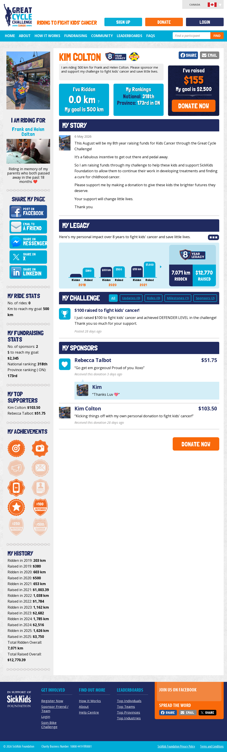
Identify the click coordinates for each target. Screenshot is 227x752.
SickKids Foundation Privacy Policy (176, 746)
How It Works (47, 36)
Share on (35, 242)
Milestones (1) (178, 298)
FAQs (150, 36)
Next (162, 266)
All (113, 298)
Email (212, 55)
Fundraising (75, 36)
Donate (164, 22)
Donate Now (193, 106)
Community (102, 36)
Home (10, 36)
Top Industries (129, 718)
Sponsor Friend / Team (54, 708)
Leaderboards (129, 36)
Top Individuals (129, 701)
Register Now (52, 701)
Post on (34, 211)
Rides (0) (153, 298)
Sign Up (123, 22)
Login (205, 22)
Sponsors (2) (205, 298)
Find (217, 36)
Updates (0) (131, 298)
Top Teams (126, 706)
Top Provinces (128, 712)
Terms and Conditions (212, 746)
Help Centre (89, 712)
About (25, 36)
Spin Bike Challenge (49, 724)
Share (191, 55)
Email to (34, 227)
